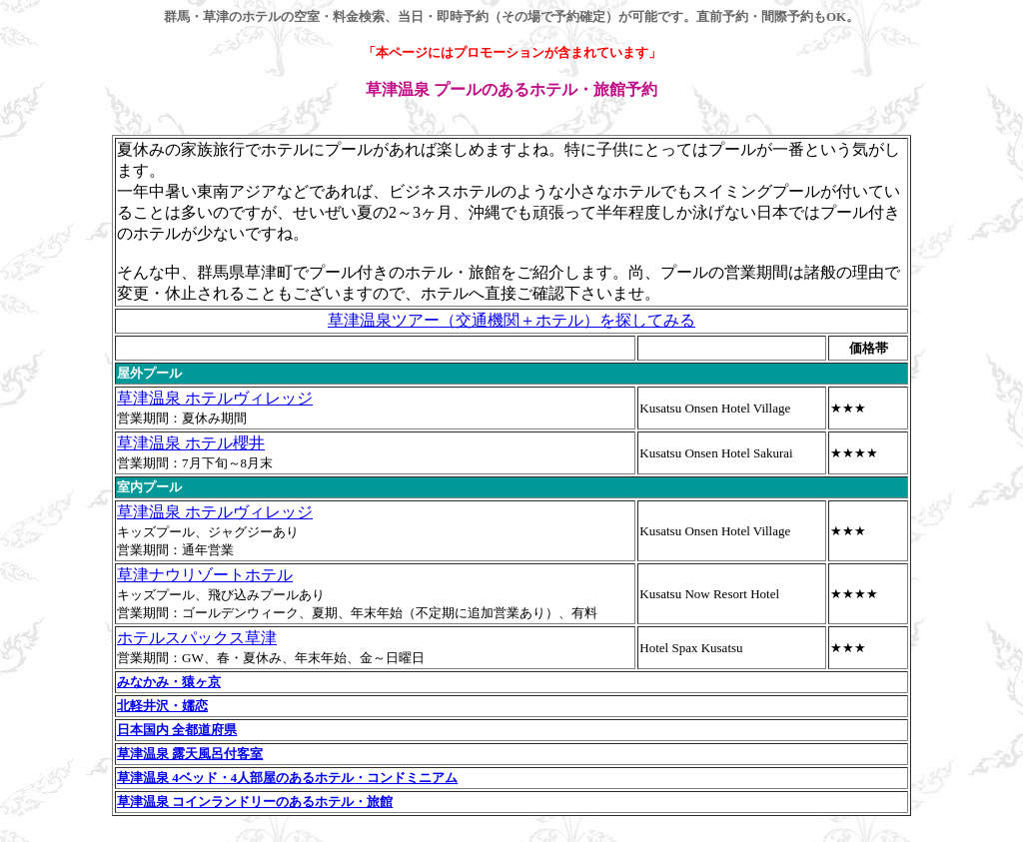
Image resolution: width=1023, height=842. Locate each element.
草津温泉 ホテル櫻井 (191, 442)
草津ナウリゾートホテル (205, 574)
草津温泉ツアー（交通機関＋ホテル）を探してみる (511, 320)
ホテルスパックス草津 (197, 637)
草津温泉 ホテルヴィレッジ (215, 398)
